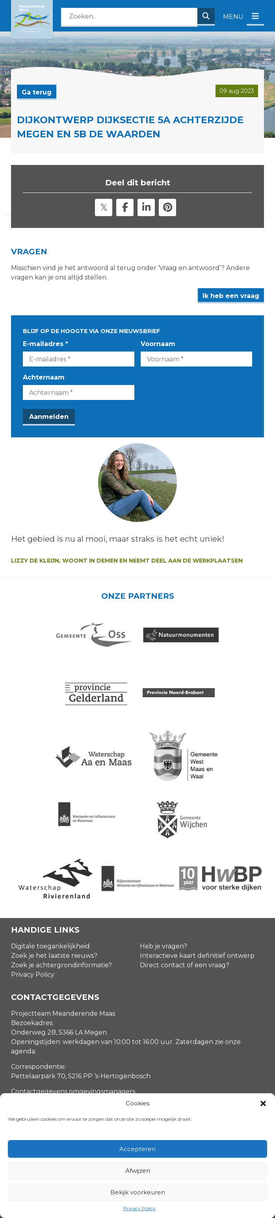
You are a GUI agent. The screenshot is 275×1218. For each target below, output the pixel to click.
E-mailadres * (45, 344)
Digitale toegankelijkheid (50, 882)
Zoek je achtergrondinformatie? (61, 901)
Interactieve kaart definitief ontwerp (197, 892)
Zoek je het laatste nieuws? (54, 892)
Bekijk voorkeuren (137, 1192)
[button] (263, 1103)
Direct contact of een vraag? (184, 901)
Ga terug (37, 92)
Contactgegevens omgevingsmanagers (73, 1027)
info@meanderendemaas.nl (55, 1043)
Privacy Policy (139, 1208)
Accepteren (137, 1149)
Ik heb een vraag (231, 296)
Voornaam (158, 344)
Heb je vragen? (163, 882)
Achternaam (44, 377)
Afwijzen (137, 1170)
